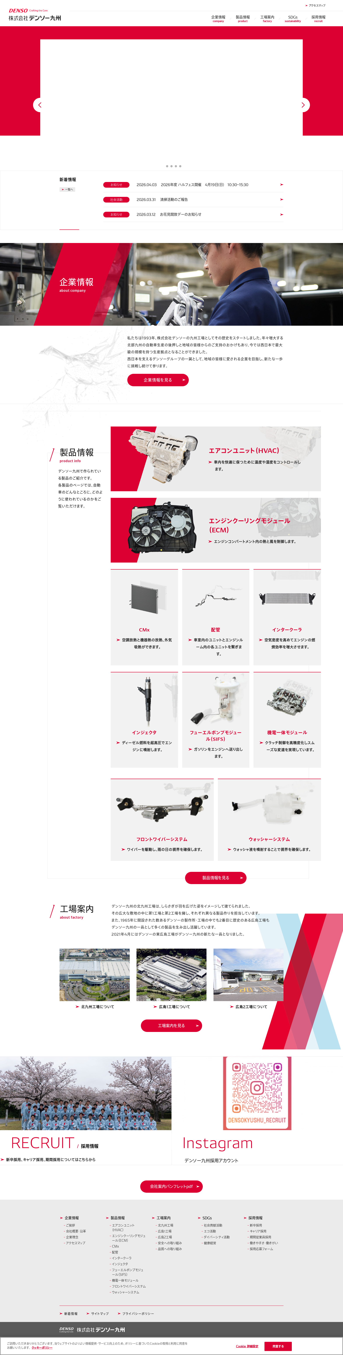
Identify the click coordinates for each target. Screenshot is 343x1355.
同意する (278, 1346)
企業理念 (72, 1237)
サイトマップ (100, 1313)
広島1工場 (165, 1231)
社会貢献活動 (213, 1225)
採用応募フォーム (261, 1248)
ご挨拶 (70, 1225)
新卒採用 (256, 1225)
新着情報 (71, 1313)
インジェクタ (120, 1264)
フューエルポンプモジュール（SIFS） (127, 1272)
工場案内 (267, 18)
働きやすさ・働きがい (264, 1243)
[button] (171, 1186)
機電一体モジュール (125, 1280)
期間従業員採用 (260, 1237)
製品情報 (243, 18)
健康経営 (210, 1243)
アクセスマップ (317, 5)
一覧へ (69, 189)
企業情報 (218, 18)
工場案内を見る (171, 1026)
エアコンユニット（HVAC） (123, 1227)
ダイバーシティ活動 (217, 1237)
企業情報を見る (158, 380)
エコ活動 (210, 1231)
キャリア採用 (258, 1231)
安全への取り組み (170, 1243)
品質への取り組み (170, 1248)
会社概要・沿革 (76, 1231)
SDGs (293, 18)
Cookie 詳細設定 (247, 1346)
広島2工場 (165, 1237)
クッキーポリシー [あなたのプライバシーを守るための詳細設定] (42, 1347)
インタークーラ (122, 1258)
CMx (115, 1246)
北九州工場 (165, 1225)
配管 (115, 1252)
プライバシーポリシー (138, 1313)
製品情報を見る (215, 878)
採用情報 (319, 18)
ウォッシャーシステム (125, 1292)
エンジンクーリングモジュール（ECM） (128, 1238)
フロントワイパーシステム (129, 1286)
